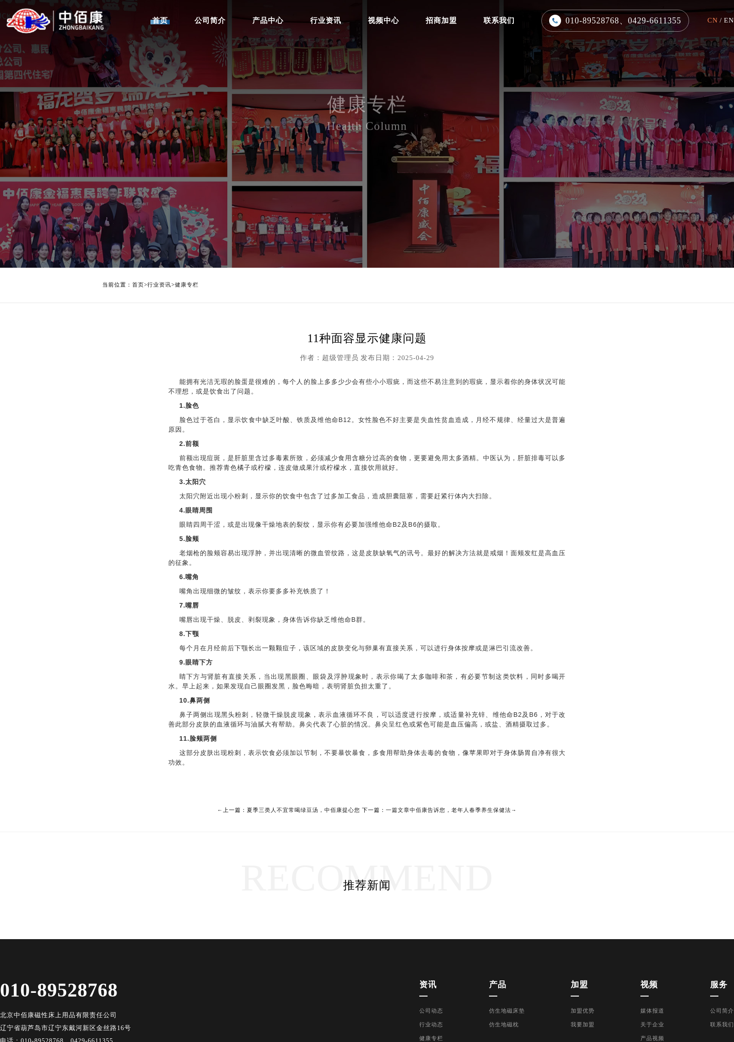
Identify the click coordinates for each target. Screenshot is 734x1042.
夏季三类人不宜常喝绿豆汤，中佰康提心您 (303, 810)
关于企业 (652, 1024)
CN (712, 20)
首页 (138, 285)
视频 (649, 984)
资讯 (428, 984)
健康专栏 (187, 285)
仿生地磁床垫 (507, 1011)
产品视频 (652, 1038)
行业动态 (431, 1024)
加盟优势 (583, 1011)
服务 (719, 984)
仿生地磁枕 (504, 1024)
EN (729, 20)
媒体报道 (652, 1011)
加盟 (579, 984)
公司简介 (722, 1011)
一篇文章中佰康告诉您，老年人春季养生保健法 (448, 810)
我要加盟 (583, 1024)
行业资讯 (159, 285)
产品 (497, 984)
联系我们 (722, 1024)
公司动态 (431, 1011)
